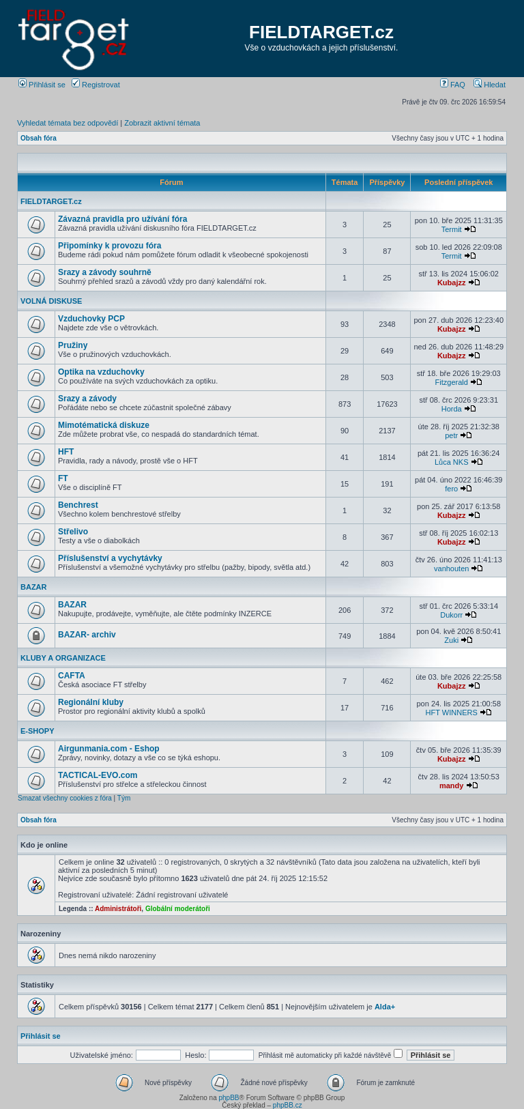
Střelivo (73, 531)
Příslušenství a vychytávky (110, 558)
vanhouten (451, 568)
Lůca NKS (452, 462)
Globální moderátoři (177, 908)
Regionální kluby (90, 702)
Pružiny (72, 345)
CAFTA (71, 675)
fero (451, 489)
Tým (123, 798)
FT (63, 478)
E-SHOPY (37, 731)
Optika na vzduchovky (101, 372)
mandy (451, 785)
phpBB (228, 1097)
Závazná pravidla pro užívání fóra (122, 219)
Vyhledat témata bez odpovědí (67, 123)
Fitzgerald (451, 382)
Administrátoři (118, 908)
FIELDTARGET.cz (321, 32)
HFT (66, 452)
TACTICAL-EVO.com (97, 775)
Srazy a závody (87, 398)
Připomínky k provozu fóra (109, 245)
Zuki (451, 640)
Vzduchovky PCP (91, 318)
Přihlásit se (42, 85)
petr (451, 435)
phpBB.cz (287, 1105)
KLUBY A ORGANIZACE (63, 658)
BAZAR (33, 587)
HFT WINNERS (452, 712)
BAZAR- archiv (87, 634)
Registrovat (96, 85)
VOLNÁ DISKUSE (51, 301)
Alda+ (385, 1007)
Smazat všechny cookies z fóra (65, 798)
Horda (451, 409)
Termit (451, 229)
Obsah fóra (38, 138)
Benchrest (78, 505)
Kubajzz (451, 282)
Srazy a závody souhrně (104, 272)
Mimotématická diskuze (103, 425)
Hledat (490, 85)
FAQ (452, 85)
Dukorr (451, 615)
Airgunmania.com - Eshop (109, 748)
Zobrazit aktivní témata (162, 123)
